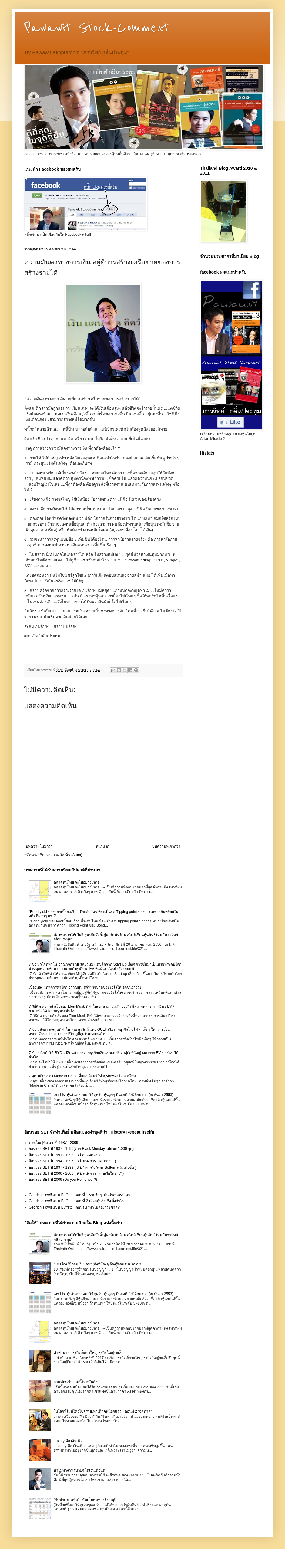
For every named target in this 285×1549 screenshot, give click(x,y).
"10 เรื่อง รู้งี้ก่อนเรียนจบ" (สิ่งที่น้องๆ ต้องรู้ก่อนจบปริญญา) (98, 1264)
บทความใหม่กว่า (39, 846)
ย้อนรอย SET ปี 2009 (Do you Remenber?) (63, 1179)
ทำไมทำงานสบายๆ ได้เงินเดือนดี (79, 1470)
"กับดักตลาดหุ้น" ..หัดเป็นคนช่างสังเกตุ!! (85, 1500)
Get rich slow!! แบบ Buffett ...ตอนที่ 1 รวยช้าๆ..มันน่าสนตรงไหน (79, 1195)
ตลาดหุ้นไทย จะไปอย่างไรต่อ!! (78, 882)
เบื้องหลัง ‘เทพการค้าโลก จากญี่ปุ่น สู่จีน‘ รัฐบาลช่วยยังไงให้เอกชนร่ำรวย (85, 987)
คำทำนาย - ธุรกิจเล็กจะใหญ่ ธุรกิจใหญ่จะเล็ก (88, 1352)
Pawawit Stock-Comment (96, 28)
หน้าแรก (102, 846)
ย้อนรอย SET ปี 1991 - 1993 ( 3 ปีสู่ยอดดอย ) (64, 1155)
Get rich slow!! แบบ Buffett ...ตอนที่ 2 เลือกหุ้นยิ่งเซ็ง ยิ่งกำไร (76, 1201)
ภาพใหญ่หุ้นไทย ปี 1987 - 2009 (53, 1142)
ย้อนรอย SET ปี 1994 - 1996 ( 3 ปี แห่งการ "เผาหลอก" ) (72, 1161)
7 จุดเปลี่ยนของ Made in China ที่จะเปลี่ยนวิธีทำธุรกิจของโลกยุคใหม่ (82, 1076)
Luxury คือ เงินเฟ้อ (68, 1441)
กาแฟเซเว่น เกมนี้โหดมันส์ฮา (76, 1382)
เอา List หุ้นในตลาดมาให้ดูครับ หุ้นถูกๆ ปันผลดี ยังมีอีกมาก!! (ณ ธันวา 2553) (113, 1095)
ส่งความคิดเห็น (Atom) (64, 855)
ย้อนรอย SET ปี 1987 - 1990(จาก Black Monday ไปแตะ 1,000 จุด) (81, 1149)
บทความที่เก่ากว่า (166, 846)
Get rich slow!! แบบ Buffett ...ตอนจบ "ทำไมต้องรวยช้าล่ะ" (74, 1207)
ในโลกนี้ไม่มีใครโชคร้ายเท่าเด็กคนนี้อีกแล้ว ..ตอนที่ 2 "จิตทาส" (103, 1411)
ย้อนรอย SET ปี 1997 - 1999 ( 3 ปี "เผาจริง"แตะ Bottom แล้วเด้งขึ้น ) (82, 1167)
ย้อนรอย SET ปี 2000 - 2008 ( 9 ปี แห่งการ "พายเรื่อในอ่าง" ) (76, 1173)
